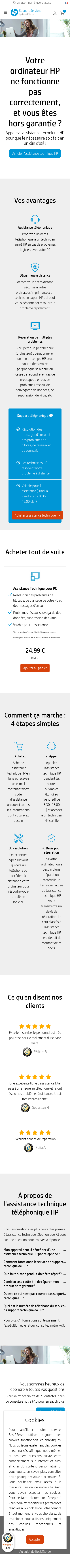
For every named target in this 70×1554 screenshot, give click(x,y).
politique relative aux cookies (37, 1477)
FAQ (61, 1325)
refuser (18, 1518)
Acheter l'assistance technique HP (35, 153)
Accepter (35, 1539)
